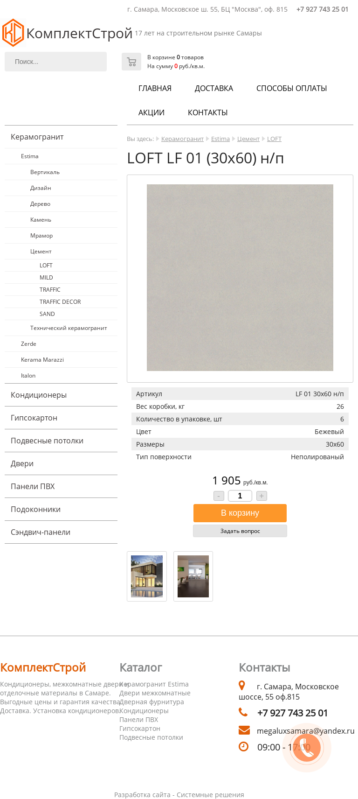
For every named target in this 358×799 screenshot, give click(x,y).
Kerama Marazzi (42, 360)
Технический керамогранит (68, 328)
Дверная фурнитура (151, 701)
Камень (40, 220)
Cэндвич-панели (40, 532)
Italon (28, 375)
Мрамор (41, 235)
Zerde (28, 344)
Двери (22, 463)
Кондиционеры (39, 395)
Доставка (214, 88)
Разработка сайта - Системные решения (179, 794)
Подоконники (36, 509)
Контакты (208, 112)
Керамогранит (37, 137)
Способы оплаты (291, 88)
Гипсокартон (34, 418)
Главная (155, 88)
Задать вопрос (240, 531)
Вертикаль (45, 172)
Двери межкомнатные (155, 692)
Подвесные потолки (47, 440)
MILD (46, 277)
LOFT (46, 265)
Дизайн (40, 188)
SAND (47, 314)
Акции (151, 112)
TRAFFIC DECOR (60, 302)
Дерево (40, 204)
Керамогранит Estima (154, 684)
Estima (30, 156)
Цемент (41, 251)
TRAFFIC (50, 290)
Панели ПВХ (33, 486)
